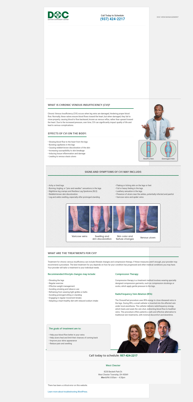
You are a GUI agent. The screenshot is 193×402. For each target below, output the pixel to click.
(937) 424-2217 (112, 19)
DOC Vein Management (168, 15)
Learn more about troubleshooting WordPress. (68, 392)
